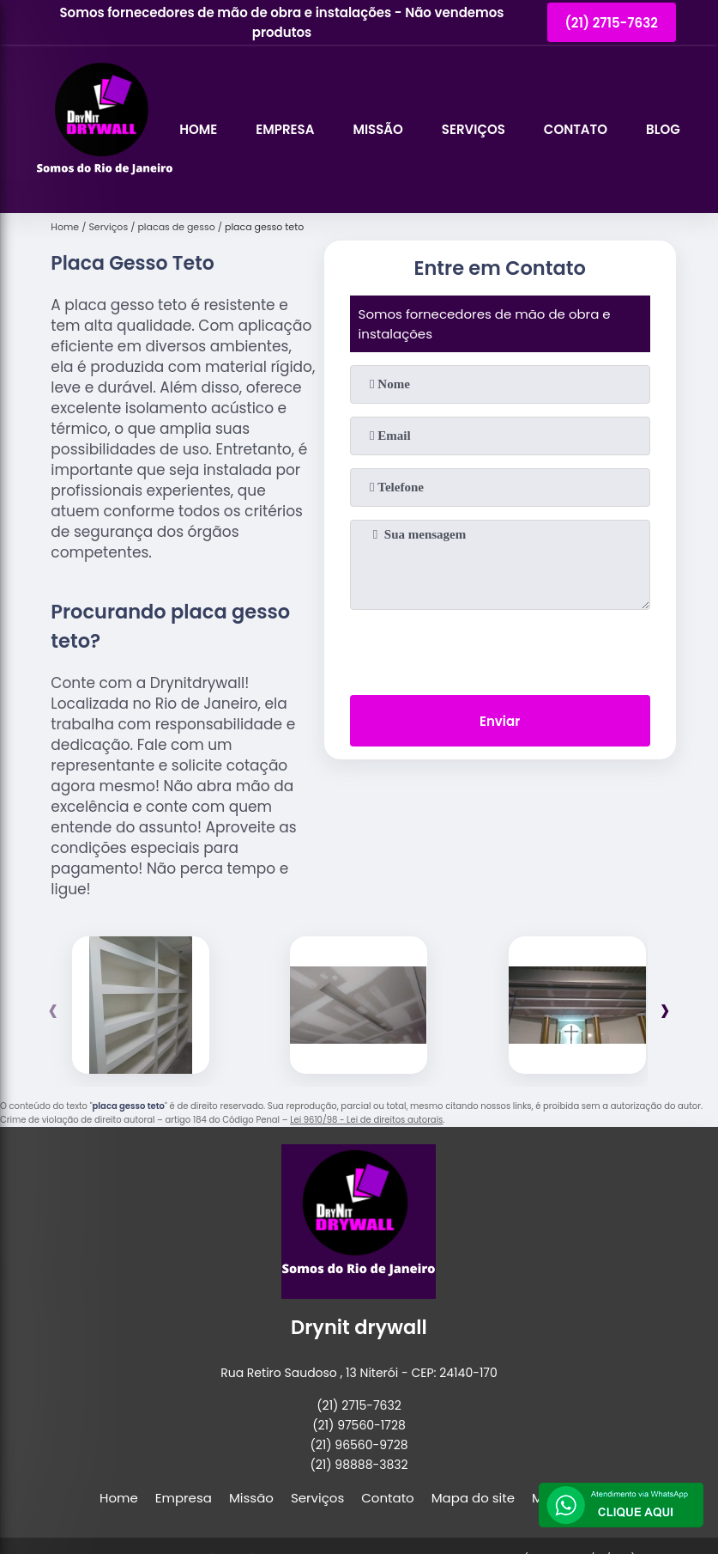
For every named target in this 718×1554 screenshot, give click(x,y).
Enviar (500, 721)
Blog (663, 129)
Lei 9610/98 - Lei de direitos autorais (366, 1119)
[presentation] (500, 648)
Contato (575, 129)
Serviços (473, 129)
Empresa (285, 129)
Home (198, 129)
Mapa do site (473, 1498)
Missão (377, 129)
